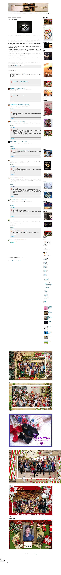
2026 (45, 259)
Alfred (11, 159)
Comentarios (46, 255)
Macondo (11, 121)
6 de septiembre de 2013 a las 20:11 (19, 121)
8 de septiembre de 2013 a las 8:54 (18, 159)
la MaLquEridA (12, 199)
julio (46, 290)
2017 (45, 271)
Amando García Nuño (13, 104)
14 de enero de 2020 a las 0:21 (21, 219)
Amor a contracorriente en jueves (50, 317)
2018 (45, 270)
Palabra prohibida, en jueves (49, 322)
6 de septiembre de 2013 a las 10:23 (19, 88)
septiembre (47, 282)
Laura (46, 283)
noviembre (47, 279)
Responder (12, 77)
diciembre (46, 278)
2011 (45, 301)
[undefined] (3, 561)
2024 (45, 262)
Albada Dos (15, 81)
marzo (46, 295)
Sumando (49, 326)
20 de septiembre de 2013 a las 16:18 (23, 188)
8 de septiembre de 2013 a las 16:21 (23, 168)
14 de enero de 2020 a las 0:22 (21, 239)
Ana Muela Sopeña (13, 219)
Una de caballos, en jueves (50, 312)
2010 (45, 302)
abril (46, 294)
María (11, 177)
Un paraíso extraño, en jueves (50, 307)
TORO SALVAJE (13, 141)
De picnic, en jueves (49, 341)
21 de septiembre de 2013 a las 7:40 (21, 199)
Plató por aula (47, 287)
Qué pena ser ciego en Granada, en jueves (50, 332)
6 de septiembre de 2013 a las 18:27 (23, 81)
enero (46, 298)
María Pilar (12, 88)
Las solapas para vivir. (48, 284)
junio (46, 291)
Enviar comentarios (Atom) (16, 260)
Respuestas (13, 79)
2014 (45, 275)
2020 (45, 267)
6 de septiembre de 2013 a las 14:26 (23, 104)
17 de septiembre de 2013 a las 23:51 (18, 177)
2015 (45, 274)
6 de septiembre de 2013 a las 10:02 (19, 73)
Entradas (45, 253)
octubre (46, 280)
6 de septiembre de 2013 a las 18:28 (23, 95)
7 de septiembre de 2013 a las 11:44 (21, 141)
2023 (45, 263)
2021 (45, 266)
